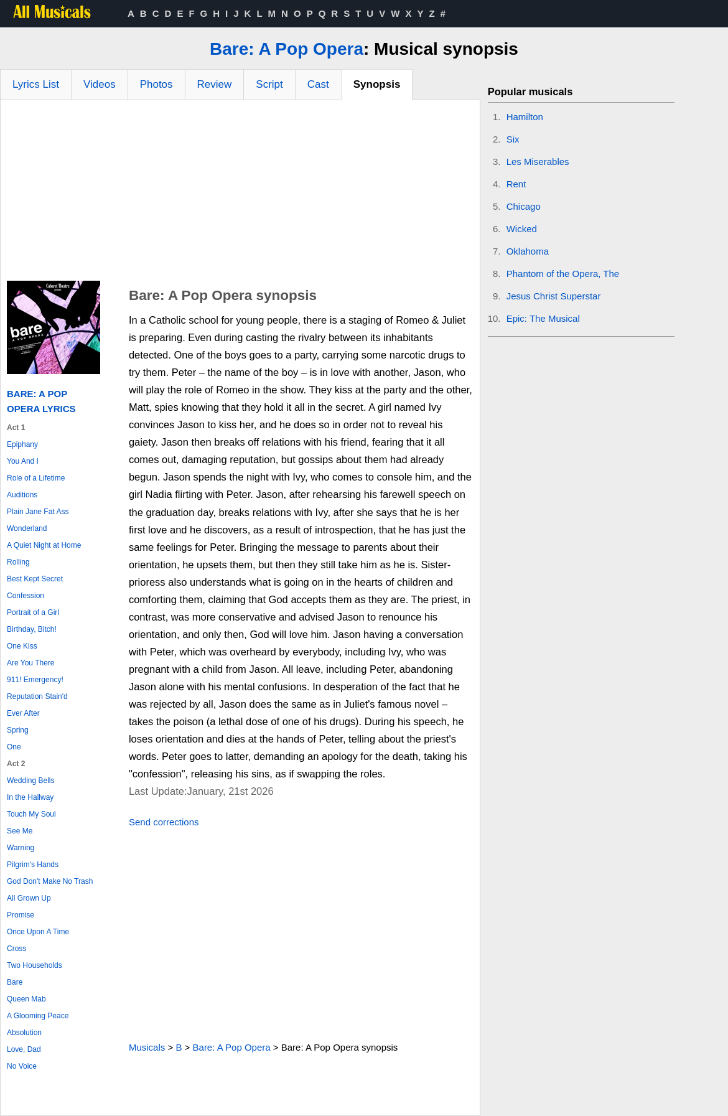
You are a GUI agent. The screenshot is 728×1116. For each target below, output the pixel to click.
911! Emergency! (35, 679)
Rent (516, 184)
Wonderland (27, 528)
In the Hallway (30, 797)
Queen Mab (26, 999)
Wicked (521, 228)
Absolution (24, 1032)
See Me (19, 831)
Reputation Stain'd (37, 696)
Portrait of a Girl (33, 612)
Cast (318, 84)
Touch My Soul (31, 814)
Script (269, 84)
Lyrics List (35, 84)
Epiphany (22, 444)
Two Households (34, 965)
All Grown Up (29, 898)
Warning (20, 847)
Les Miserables (537, 161)
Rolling (18, 562)
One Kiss (22, 646)
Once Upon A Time (38, 931)
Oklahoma (527, 251)
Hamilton (524, 116)
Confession (25, 595)
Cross (16, 948)
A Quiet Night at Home (44, 545)
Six (513, 139)
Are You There (31, 663)
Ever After (23, 713)
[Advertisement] (240, 193)
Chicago (523, 206)
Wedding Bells (31, 780)
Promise (20, 915)
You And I (23, 461)
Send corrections (164, 822)
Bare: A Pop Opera (286, 49)
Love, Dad (24, 1049)
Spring (18, 730)
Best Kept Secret (35, 578)
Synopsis (377, 84)
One (14, 747)
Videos (99, 84)
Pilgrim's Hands (32, 864)
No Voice (22, 1066)
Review (214, 84)
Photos (156, 84)
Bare (14, 982)
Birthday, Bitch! (32, 629)
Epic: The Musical (543, 318)
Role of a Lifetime (36, 478)
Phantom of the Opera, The (563, 273)
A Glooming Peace (37, 1015)
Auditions (22, 494)
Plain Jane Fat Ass (37, 511)
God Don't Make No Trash (50, 881)
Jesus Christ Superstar (553, 296)
